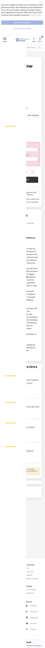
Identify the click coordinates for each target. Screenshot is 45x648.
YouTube (33, 623)
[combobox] (22, 47)
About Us (5, 571)
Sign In (26, 568)
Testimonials (6, 628)
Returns (4, 611)
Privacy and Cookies (9, 589)
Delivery (4, 607)
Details (22, 215)
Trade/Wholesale (8, 578)
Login (34, 41)
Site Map (5, 575)
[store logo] (22, 38)
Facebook (33, 611)
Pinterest (33, 629)
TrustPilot (33, 605)
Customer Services (9, 604)
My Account (28, 571)
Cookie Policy (35, 15)
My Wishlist (28, 575)
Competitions (29, 592)
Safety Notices (7, 625)
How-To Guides (30, 589)
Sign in (24, 471)
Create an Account (31, 578)
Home (4, 568)
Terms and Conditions (10, 592)
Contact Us (6, 614)
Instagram (34, 617)
